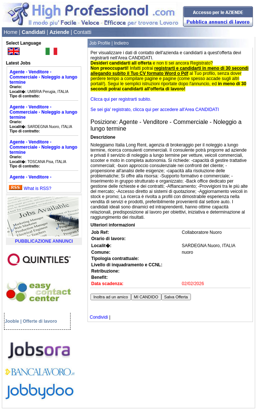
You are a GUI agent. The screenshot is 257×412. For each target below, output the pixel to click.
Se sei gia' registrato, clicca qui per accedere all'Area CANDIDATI (154, 109)
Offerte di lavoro (40, 321)
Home (10, 32)
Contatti (82, 32)
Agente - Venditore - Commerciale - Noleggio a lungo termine (43, 77)
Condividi (99, 317)
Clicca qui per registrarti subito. (120, 99)
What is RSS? (37, 188)
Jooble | (13, 321)
